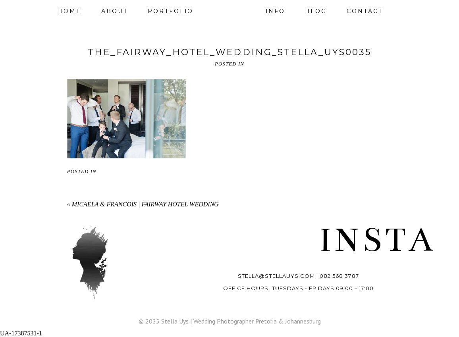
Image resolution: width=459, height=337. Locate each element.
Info (275, 11)
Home (70, 11)
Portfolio (170, 11)
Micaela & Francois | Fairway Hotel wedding (145, 204)
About (114, 11)
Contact (365, 11)
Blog (316, 11)
